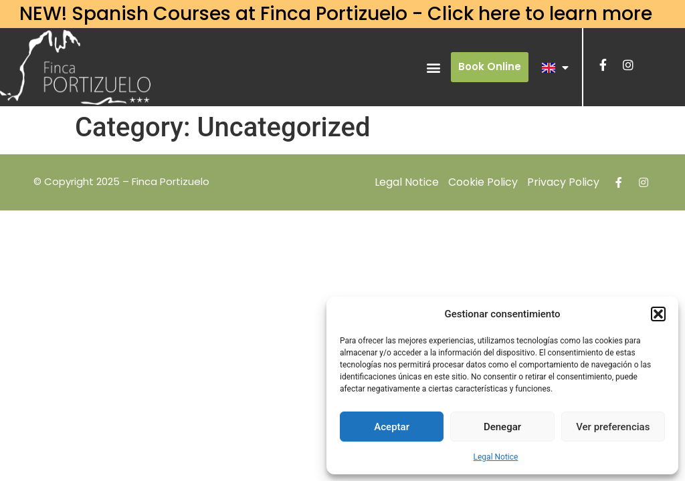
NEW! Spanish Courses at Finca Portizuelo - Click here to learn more (335, 14)
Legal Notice (496, 457)
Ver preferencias (613, 427)
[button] (658, 314)
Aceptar (391, 427)
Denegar (502, 427)
